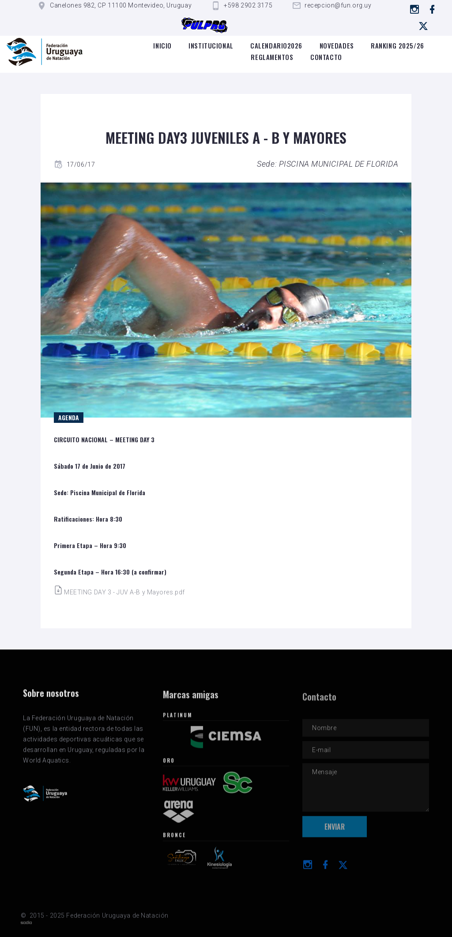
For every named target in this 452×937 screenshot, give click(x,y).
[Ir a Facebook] (432, 9)
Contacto (326, 57)
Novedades (337, 45)
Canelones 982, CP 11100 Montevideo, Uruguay (121, 5)
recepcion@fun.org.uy (338, 5)
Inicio (162, 45)
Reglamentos (272, 57)
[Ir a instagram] (414, 9)
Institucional (210, 45)
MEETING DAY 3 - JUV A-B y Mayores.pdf (119, 592)
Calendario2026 (276, 45)
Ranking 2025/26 (397, 45)
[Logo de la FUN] (45, 52)
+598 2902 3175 (248, 5)
